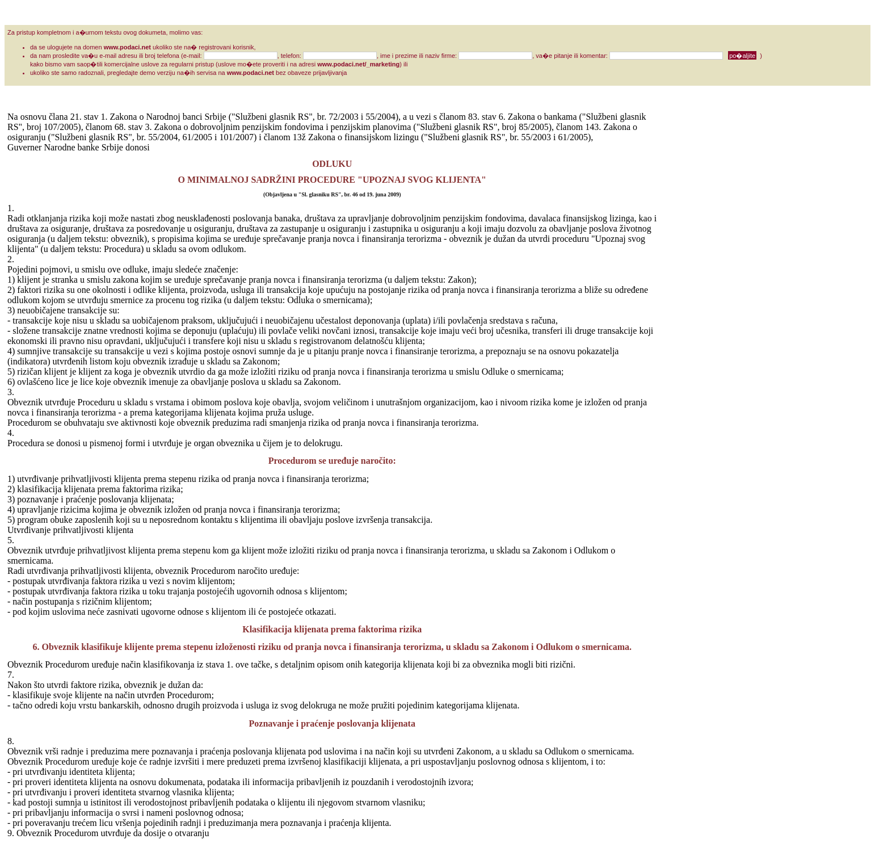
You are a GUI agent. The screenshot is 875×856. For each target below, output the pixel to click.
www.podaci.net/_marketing (358, 64)
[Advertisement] (702, 282)
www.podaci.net (127, 47)
